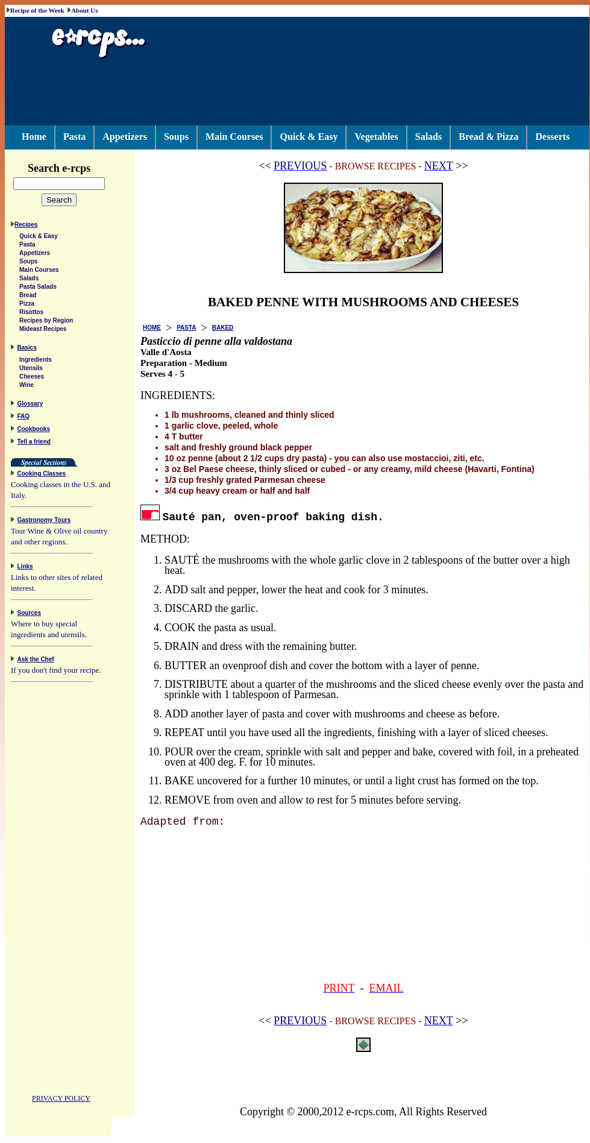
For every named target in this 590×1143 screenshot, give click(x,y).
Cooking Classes (41, 475)
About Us (84, 10)
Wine (26, 386)
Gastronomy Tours (44, 521)
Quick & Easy (308, 136)
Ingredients (35, 361)
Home (34, 136)
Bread (27, 297)
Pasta (74, 136)
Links (25, 568)
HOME (152, 327)
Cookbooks (33, 430)
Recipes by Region (46, 322)
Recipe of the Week (37, 10)
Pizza (26, 305)
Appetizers (124, 136)
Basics (27, 349)
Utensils (31, 370)
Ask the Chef (35, 661)
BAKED (223, 327)
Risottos (31, 313)
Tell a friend (34, 443)
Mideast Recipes (42, 330)
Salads (428, 136)
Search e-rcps (71, 168)
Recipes (25, 226)
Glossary (30, 405)
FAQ (23, 418)
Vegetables (376, 136)
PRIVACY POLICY (61, 1100)
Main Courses (234, 136)
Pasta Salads (38, 288)
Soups (176, 136)
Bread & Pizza (488, 136)
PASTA (186, 327)
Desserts (552, 136)
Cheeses (31, 378)
